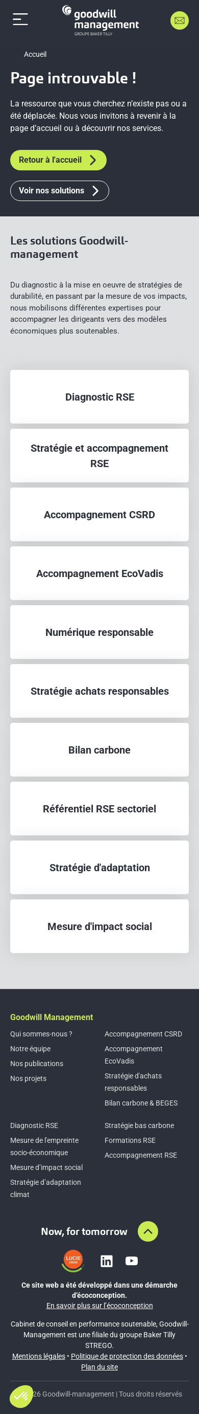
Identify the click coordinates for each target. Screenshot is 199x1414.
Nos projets (28, 1078)
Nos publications (36, 1063)
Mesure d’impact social (46, 1167)
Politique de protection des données (127, 1356)
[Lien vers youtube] (132, 1261)
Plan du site (99, 1367)
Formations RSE (130, 1140)
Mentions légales (38, 1356)
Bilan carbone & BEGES (141, 1103)
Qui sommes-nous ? (41, 1034)
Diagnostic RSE (34, 1125)
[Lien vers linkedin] (107, 1261)
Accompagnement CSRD (143, 1034)
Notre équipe (30, 1049)
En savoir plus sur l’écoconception (99, 1305)
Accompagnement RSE (141, 1155)
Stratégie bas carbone (139, 1125)
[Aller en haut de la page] (148, 1231)
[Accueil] (100, 20)
